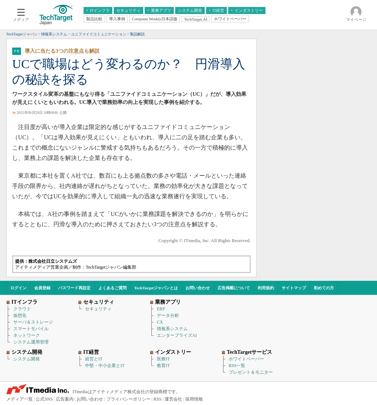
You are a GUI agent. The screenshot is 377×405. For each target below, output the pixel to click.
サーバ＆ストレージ (33, 322)
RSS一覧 (237, 365)
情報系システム (172, 328)
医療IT (163, 359)
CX (160, 322)
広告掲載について (234, 288)
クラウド (22, 308)
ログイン (18, 288)
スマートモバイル (31, 328)
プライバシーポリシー (128, 399)
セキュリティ (98, 308)
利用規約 (266, 288)
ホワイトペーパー (246, 359)
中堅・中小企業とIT (104, 365)
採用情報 (194, 399)
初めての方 (324, 288)
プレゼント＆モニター (251, 372)
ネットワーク (26, 335)
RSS (157, 399)
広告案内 (65, 399)
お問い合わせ (198, 288)
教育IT (163, 365)
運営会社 (173, 399)
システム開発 (26, 359)
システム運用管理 (31, 342)
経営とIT (93, 359)
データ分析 (168, 315)
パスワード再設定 (74, 288)
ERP (161, 308)
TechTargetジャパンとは (156, 288)
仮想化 (20, 315)
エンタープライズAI (177, 335)
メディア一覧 (19, 399)
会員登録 (42, 288)
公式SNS (44, 399)
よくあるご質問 (112, 288)
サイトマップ (294, 288)
